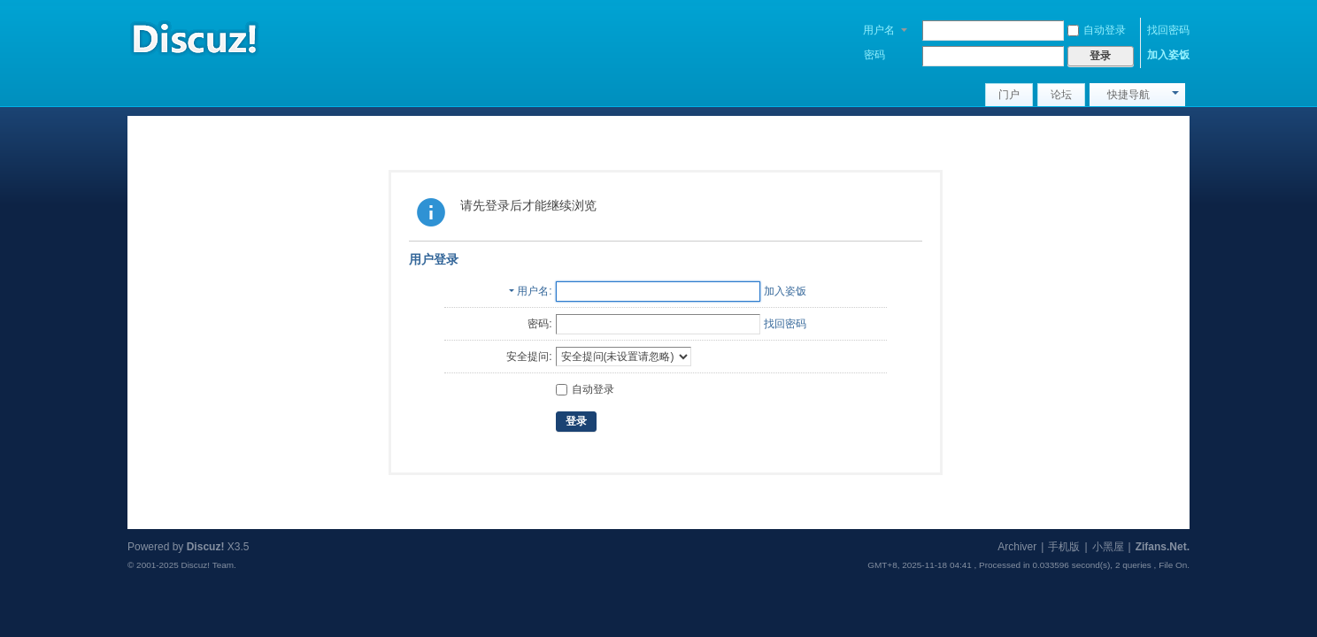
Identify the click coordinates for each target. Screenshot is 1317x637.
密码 (874, 55)
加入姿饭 (1168, 55)
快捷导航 (1128, 94)
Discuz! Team (207, 565)
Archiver (1016, 547)
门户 (1009, 94)
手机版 (1064, 547)
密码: (539, 324)
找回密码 (1168, 30)
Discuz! (206, 547)
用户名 (879, 30)
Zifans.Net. (1163, 547)
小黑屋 (1108, 547)
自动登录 (1096, 30)
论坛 (1061, 94)
